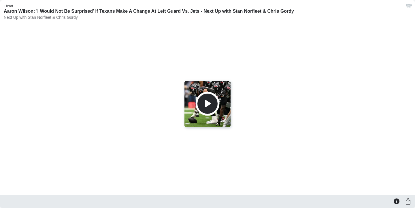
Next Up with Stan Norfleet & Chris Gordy (41, 17)
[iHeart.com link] (409, 7)
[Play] (207, 104)
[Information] (396, 201)
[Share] (408, 201)
